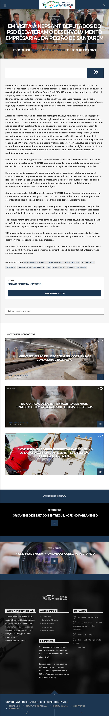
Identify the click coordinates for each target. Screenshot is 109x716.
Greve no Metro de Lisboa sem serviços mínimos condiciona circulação (55, 358)
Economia (11, 341)
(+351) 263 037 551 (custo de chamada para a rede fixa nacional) (87, 626)
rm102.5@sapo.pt (85, 634)
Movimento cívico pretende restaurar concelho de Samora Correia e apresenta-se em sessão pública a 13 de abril (55, 452)
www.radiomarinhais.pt (88, 617)
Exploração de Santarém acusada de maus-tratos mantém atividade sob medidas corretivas (54, 405)
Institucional (48, 623)
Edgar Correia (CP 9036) (47, 50)
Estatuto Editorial (50, 620)
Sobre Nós (46, 616)
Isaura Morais (72, 263)
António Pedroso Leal (35, 263)
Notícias (54, 19)
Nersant (11, 267)
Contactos (47, 627)
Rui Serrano (59, 267)
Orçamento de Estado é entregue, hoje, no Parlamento (55, 515)
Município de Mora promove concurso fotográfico (55, 553)
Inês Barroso (55, 263)
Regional (11, 388)
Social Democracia (76, 267)
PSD (48, 267)
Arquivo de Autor (54, 293)
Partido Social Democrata (31, 267)
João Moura (88, 263)
